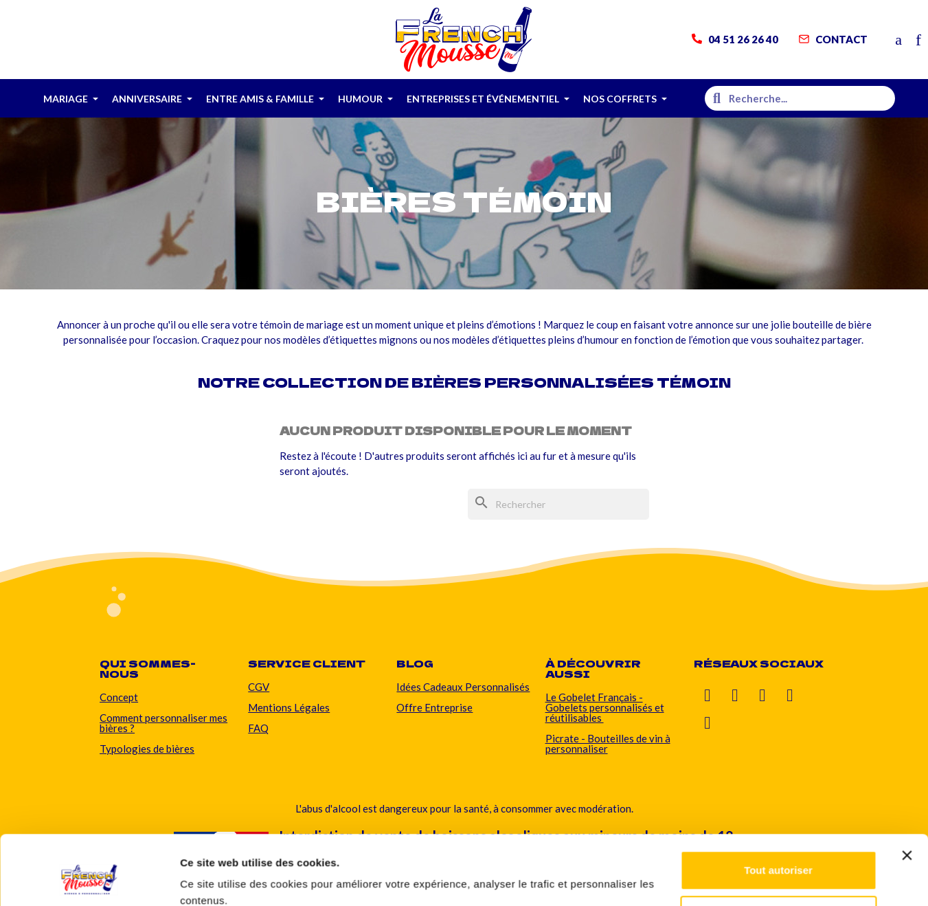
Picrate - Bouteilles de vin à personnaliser (607, 743)
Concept (119, 697)
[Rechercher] (558, 504)
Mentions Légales (289, 707)
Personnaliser (778, 855)
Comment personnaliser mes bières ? (163, 722)
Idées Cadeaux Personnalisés (463, 687)
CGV (258, 687)
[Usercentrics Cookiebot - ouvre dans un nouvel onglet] (89, 879)
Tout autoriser (778, 811)
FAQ (258, 728)
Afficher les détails (226, 879)
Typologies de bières (147, 748)
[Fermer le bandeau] (907, 796)
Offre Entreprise (434, 707)
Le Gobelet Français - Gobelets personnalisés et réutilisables (604, 707)
